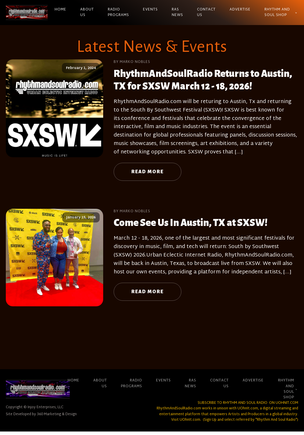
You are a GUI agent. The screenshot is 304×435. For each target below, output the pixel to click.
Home (60, 9)
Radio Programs (118, 12)
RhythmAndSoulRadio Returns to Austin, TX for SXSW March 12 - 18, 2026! (203, 79)
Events (150, 9)
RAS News (177, 12)
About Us (87, 12)
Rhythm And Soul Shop (277, 12)
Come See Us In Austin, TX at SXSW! (190, 223)
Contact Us (206, 12)
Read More (147, 171)
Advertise (240, 9)
